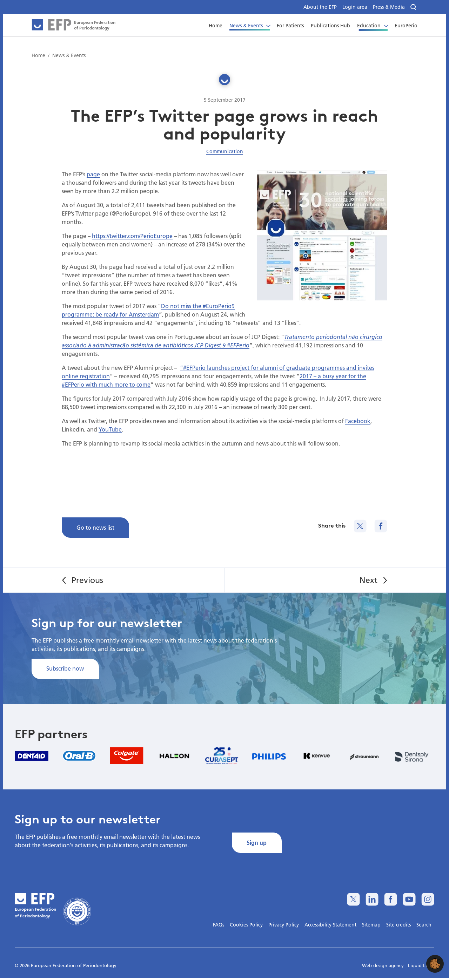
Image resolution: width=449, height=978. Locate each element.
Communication (224, 151)
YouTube (110, 429)
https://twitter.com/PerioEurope (132, 235)
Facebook (357, 421)
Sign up (257, 842)
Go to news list (95, 527)
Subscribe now (65, 668)
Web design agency (383, 965)
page (93, 174)
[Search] (413, 7)
